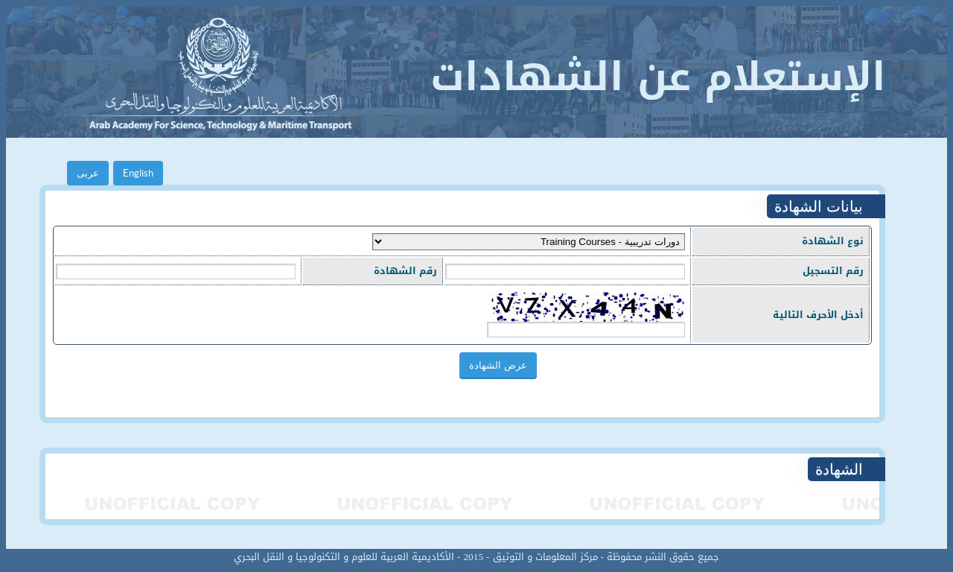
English (138, 173)
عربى (88, 173)
